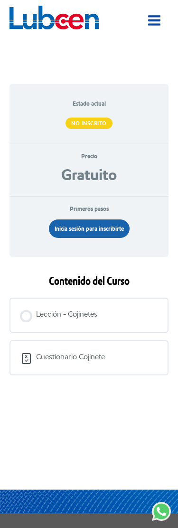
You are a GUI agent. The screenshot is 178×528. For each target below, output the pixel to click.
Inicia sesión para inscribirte (89, 228)
